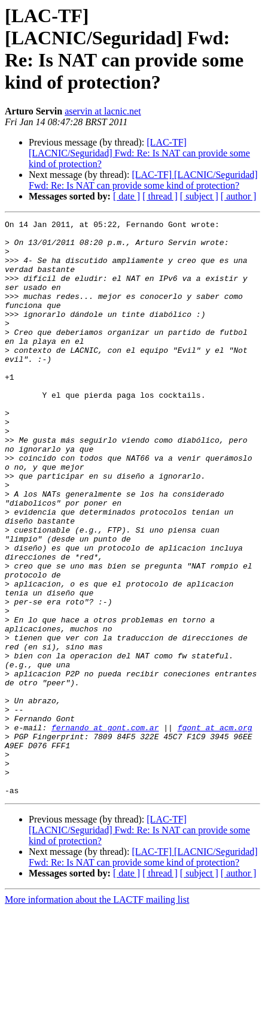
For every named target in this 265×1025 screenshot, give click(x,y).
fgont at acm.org (215, 829)
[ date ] (126, 196)
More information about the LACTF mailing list (97, 1014)
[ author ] (239, 196)
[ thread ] (160, 196)
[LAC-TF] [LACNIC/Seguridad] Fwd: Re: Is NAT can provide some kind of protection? (139, 153)
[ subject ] (199, 196)
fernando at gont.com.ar (105, 829)
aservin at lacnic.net (103, 111)
